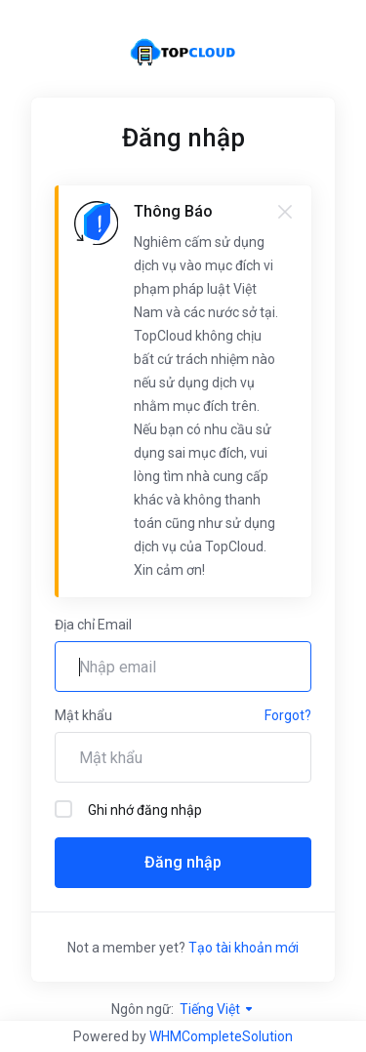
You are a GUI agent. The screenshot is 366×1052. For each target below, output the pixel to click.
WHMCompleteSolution (221, 1036)
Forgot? (287, 715)
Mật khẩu (83, 715)
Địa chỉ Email (93, 624)
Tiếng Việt (217, 1009)
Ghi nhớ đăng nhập (128, 809)
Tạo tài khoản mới (243, 947)
